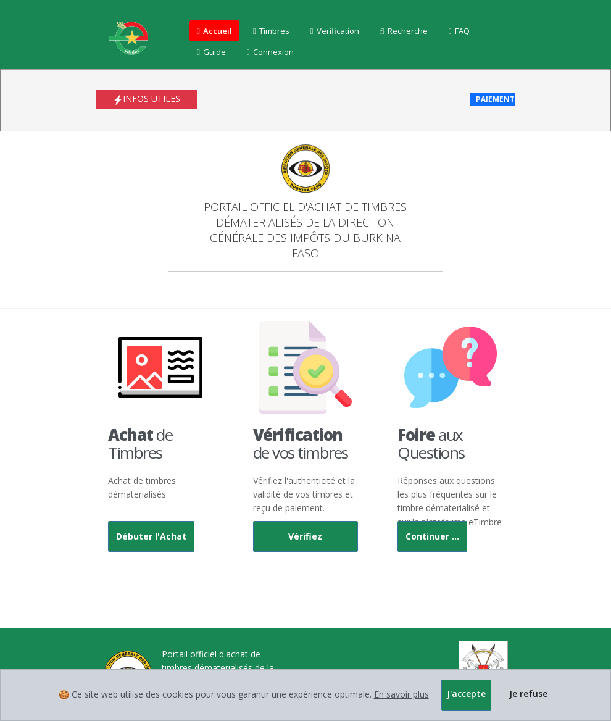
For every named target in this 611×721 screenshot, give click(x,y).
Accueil (214, 30)
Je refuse (528, 693)
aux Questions (431, 443)
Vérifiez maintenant (305, 541)
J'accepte (466, 693)
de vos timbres (300, 443)
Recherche (404, 30)
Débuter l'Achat (151, 536)
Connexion (270, 51)
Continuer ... (432, 536)
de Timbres (140, 443)
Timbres (271, 30)
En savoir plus (401, 694)
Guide (211, 51)
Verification (334, 30)
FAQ (459, 30)
